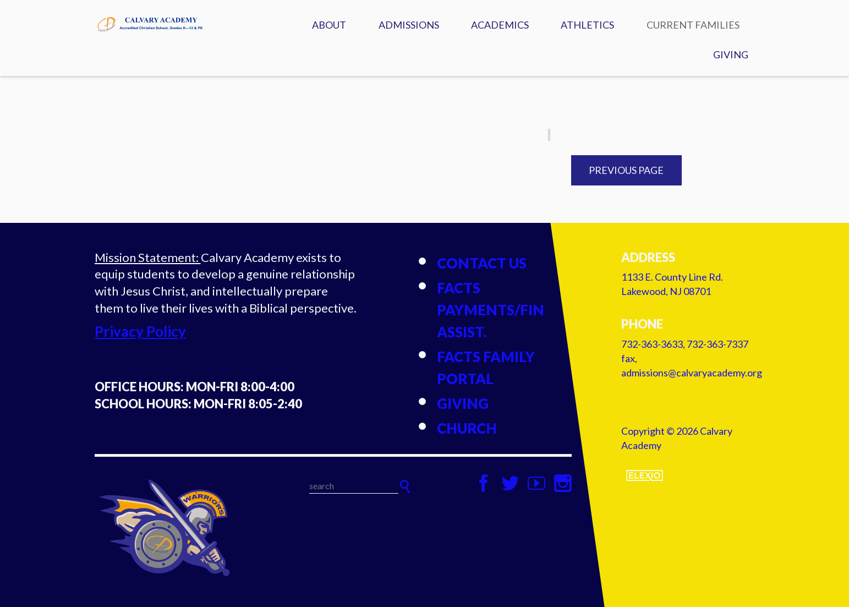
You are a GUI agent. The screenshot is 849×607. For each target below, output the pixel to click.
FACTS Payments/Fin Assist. (490, 310)
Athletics (587, 25)
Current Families (693, 25)
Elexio (644, 475)
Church (467, 428)
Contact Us (482, 263)
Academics (500, 25)
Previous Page (626, 170)
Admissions (409, 25)
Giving (730, 54)
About (329, 25)
